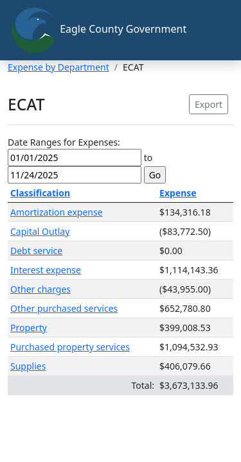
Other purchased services (64, 308)
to (148, 157)
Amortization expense (56, 212)
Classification (40, 193)
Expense (178, 193)
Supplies (28, 366)
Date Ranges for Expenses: (64, 142)
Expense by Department (58, 67)
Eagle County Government (98, 30)
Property (28, 327)
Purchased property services (70, 347)
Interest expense (45, 270)
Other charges (40, 289)
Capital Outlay (39, 231)
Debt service (36, 250)
